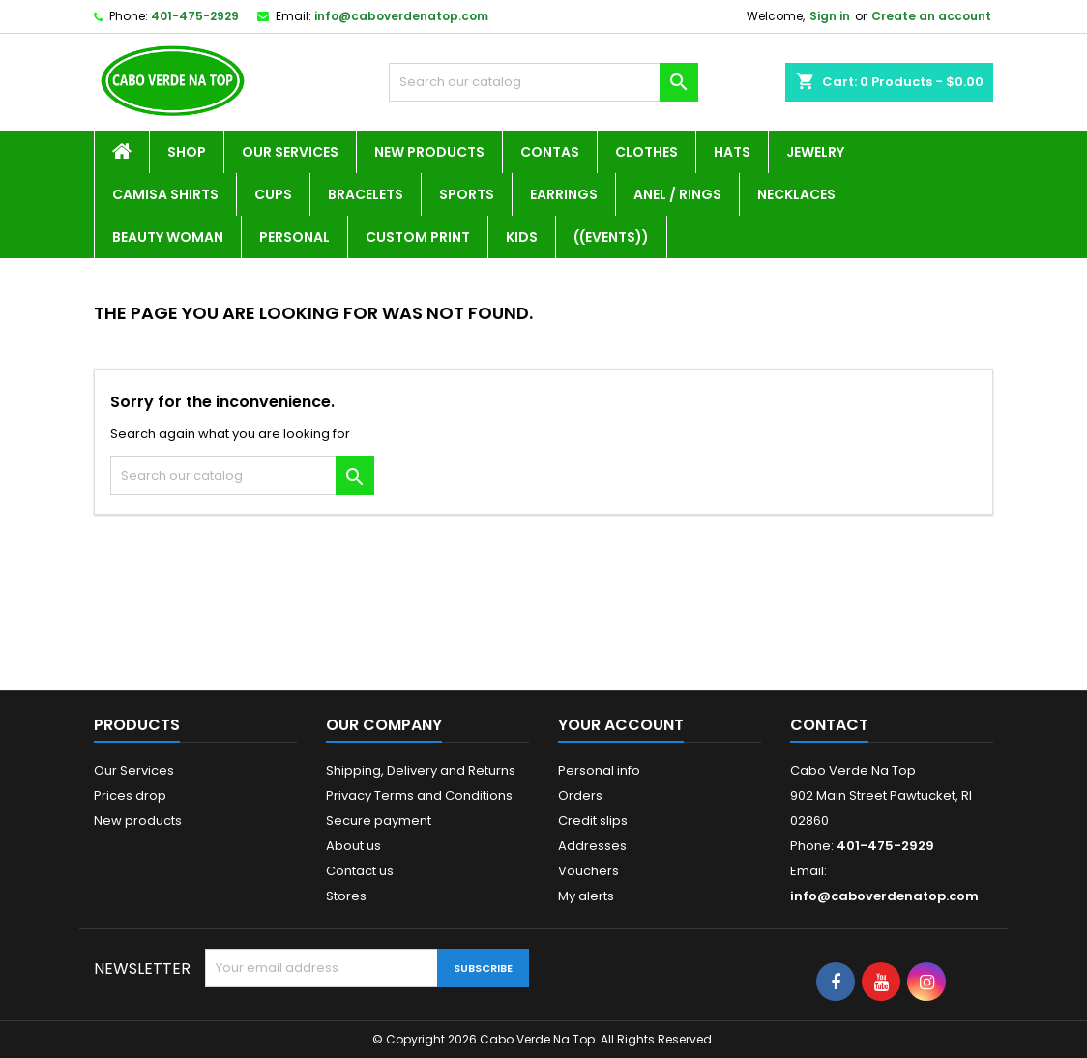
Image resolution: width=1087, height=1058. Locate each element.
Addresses (592, 846)
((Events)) (611, 237)
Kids (522, 237)
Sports (466, 194)
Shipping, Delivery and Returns (420, 770)
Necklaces (796, 194)
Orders (580, 795)
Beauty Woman (167, 237)
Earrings (564, 194)
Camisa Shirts (165, 194)
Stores (346, 896)
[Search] (543, 82)
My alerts (586, 896)
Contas (549, 152)
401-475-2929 (195, 16)
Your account (621, 725)
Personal (294, 237)
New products (138, 820)
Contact (829, 725)
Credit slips (593, 820)
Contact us (360, 871)
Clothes (646, 152)
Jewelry (815, 152)
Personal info (599, 770)
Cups (273, 194)
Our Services (290, 152)
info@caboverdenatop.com (401, 16)
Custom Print (418, 237)
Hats (732, 152)
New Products (429, 152)
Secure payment (378, 820)
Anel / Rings (677, 194)
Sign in (829, 16)
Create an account (931, 16)
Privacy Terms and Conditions (419, 795)
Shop (186, 152)
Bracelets (365, 194)
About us (353, 846)
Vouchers (588, 871)
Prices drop (130, 795)
